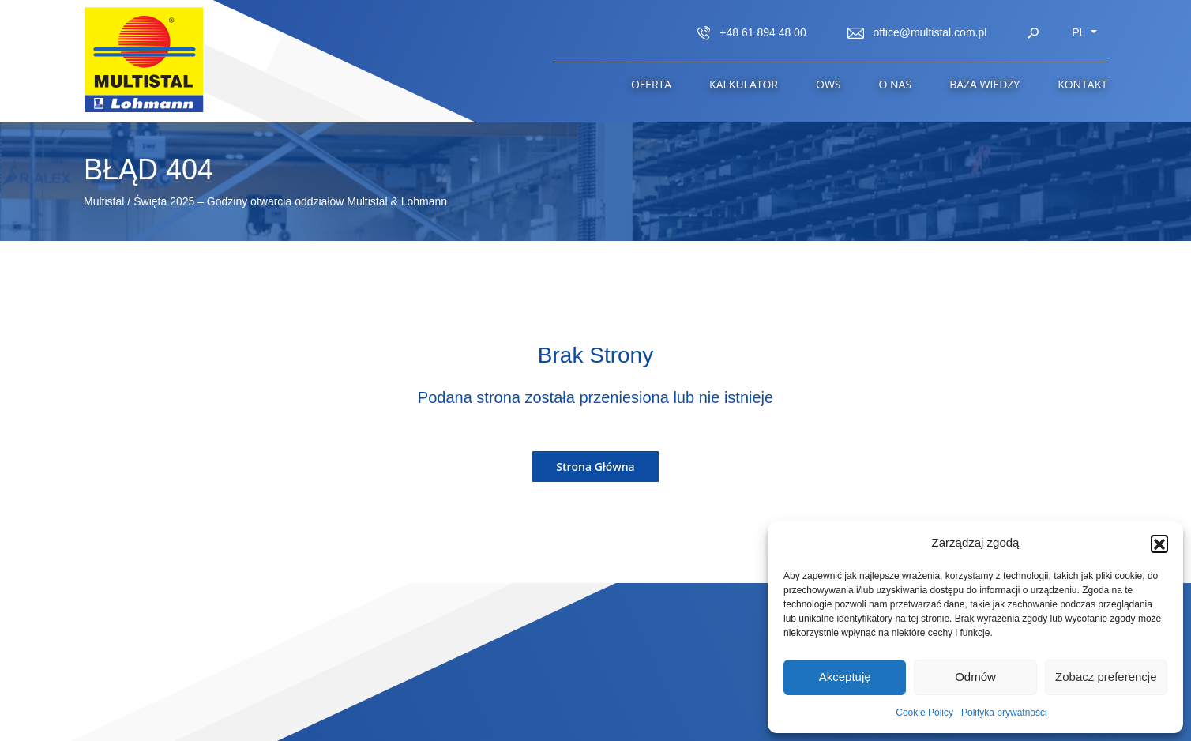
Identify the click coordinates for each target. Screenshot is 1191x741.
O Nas (895, 84)
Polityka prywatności (1004, 712)
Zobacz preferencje (1105, 676)
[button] (1159, 543)
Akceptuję (845, 676)
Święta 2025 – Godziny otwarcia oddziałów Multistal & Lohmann (290, 201)
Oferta (651, 84)
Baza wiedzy (984, 84)
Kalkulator (743, 84)
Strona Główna (595, 466)
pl (1080, 32)
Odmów (975, 676)
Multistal (104, 201)
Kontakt (1082, 84)
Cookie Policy (924, 712)
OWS (828, 84)
